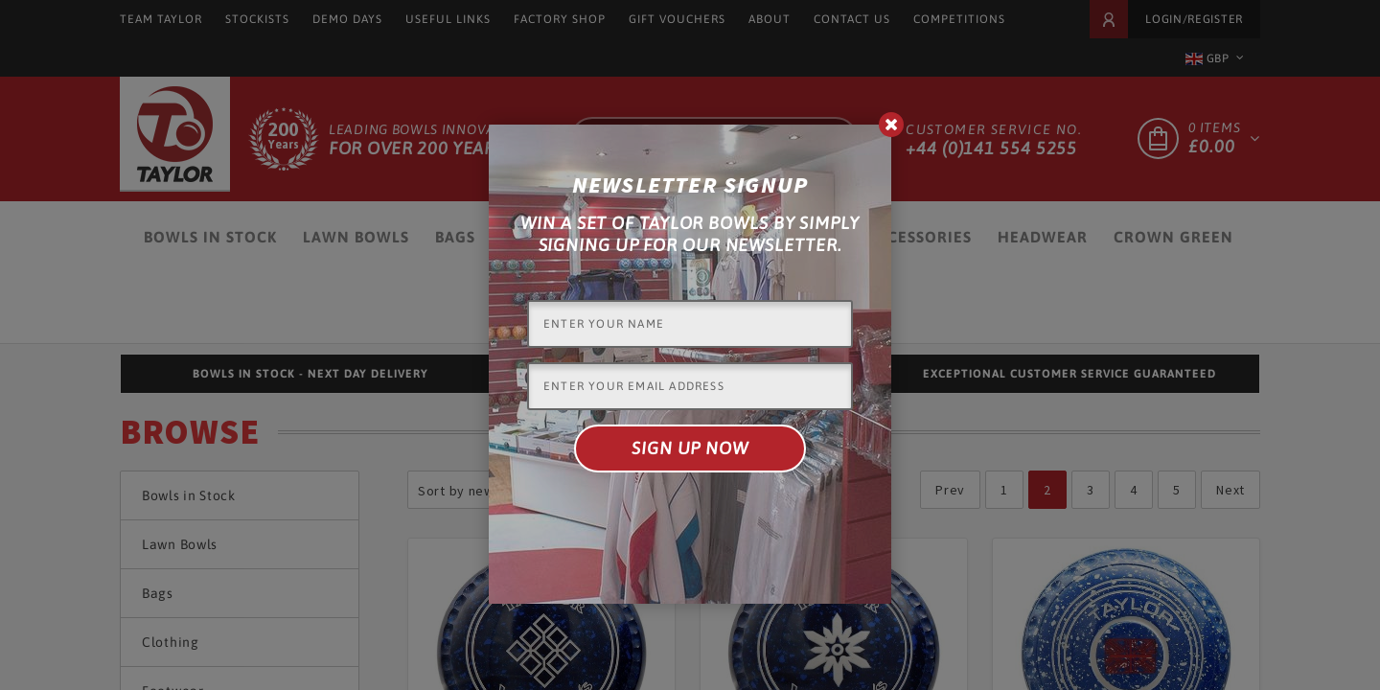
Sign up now (690, 448)
